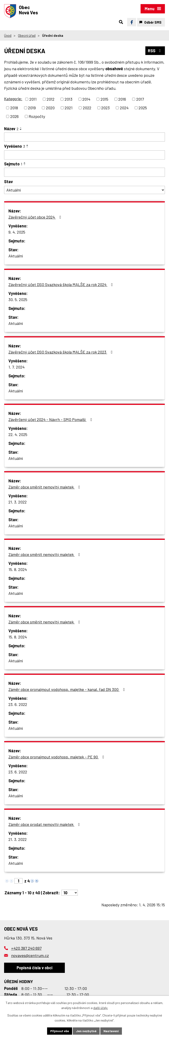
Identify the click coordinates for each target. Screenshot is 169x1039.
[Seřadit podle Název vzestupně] (20, 128)
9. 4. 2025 (16, 231)
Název (11, 128)
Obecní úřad (26, 35)
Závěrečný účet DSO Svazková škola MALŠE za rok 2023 (61, 351)
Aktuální (15, 255)
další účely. (100, 1008)
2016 (122, 99)
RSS (155, 50)
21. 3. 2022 (17, 501)
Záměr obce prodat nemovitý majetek (45, 824)
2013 (68, 99)
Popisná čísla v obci (34, 967)
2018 (14, 107)
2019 (32, 107)
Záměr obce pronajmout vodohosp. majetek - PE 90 (57, 756)
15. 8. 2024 (17, 569)
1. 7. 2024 (16, 366)
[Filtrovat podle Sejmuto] (84, 172)
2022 (87, 107)
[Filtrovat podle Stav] (84, 190)
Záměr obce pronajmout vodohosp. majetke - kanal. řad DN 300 (67, 689)
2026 (14, 116)
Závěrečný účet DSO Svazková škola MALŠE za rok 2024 (61, 284)
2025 (143, 107)
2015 (104, 99)
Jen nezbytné (86, 1031)
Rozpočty (37, 116)
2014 (86, 99)
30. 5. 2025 (17, 299)
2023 (105, 107)
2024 (124, 107)
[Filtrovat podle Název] (84, 137)
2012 (50, 99)
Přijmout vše (59, 1031)
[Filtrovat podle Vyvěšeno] (84, 154)
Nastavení (111, 1031)
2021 (69, 107)
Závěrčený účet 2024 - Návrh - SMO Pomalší (51, 419)
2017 (140, 99)
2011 (33, 99)
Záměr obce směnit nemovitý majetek (45, 486)
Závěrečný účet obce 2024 (35, 216)
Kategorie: (13, 98)
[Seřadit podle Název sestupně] (20, 129)
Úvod (7, 35)
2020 (50, 107)
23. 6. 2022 (17, 704)
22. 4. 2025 (17, 434)
